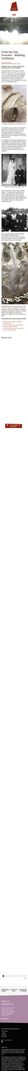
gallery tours (11, 308)
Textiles (19, 63)
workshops (4, 308)
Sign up (6, 1019)
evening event (22, 308)
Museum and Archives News (10, 63)
